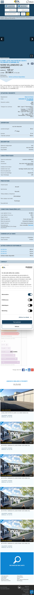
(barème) (30, 225)
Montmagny (19, 580)
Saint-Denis (3, 578)
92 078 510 (4, 249)
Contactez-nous (25, 594)
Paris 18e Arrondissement (22, 579)
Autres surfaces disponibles (17, 77)
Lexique (26, 592)
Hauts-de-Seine (29, 97)
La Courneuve (20, 577)
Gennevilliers (4, 577)
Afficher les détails (24, 317)
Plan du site (25, 591)
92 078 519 (4, 253)
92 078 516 (4, 251)
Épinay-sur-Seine (5, 579)
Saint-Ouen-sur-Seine (5, 580)
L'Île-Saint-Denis (4, 576)
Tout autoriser (17, 322)
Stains (18, 578)
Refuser (17, 326)
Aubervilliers (19, 576)
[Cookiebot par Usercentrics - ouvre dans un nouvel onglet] (25, 267)
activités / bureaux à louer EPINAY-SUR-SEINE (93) (15, 445)
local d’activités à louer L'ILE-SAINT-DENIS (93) (14, 413)
